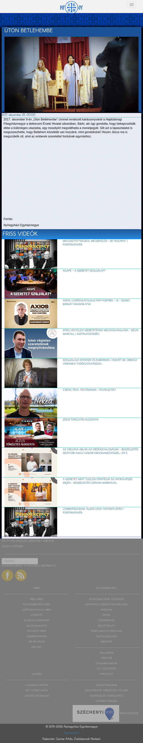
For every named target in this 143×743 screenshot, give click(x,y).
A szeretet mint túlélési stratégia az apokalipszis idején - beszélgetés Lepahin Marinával (97, 481)
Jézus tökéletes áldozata (80, 420)
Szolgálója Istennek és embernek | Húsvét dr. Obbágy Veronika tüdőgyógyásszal (100, 362)
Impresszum (71, 733)
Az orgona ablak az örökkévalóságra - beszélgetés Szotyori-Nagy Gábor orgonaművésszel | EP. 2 (100, 451)
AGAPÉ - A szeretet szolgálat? (84, 271)
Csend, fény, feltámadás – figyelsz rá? (89, 390)
